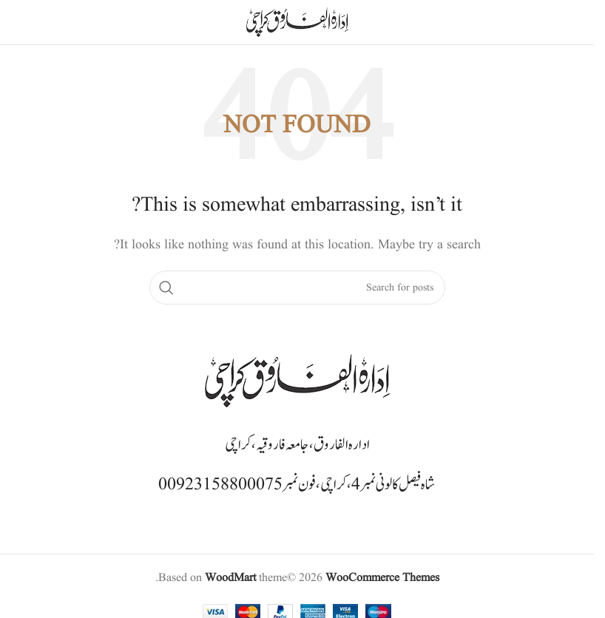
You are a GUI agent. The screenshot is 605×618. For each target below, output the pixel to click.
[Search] (297, 288)
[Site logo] (297, 22)
